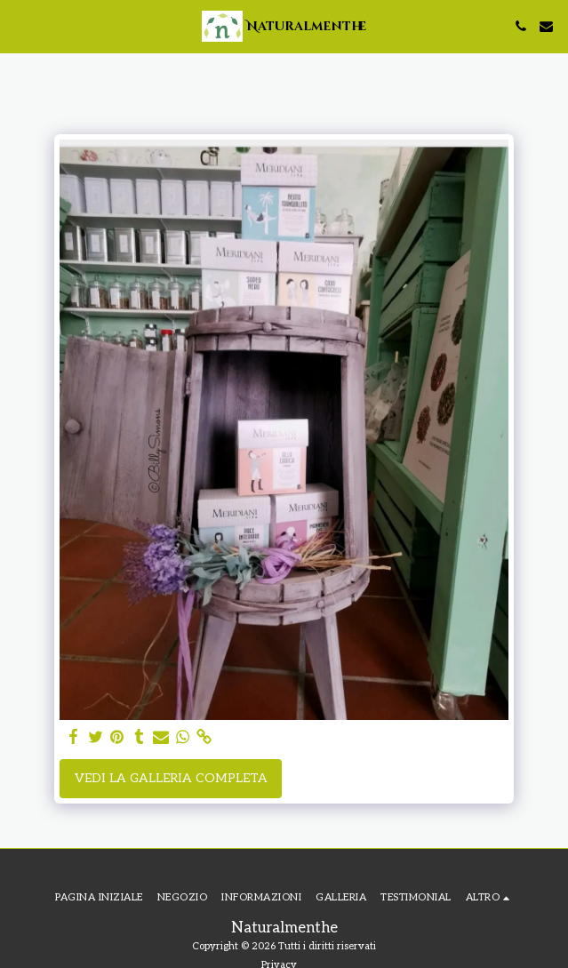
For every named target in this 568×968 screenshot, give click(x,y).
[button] (19, 26)
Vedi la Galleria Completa (171, 778)
